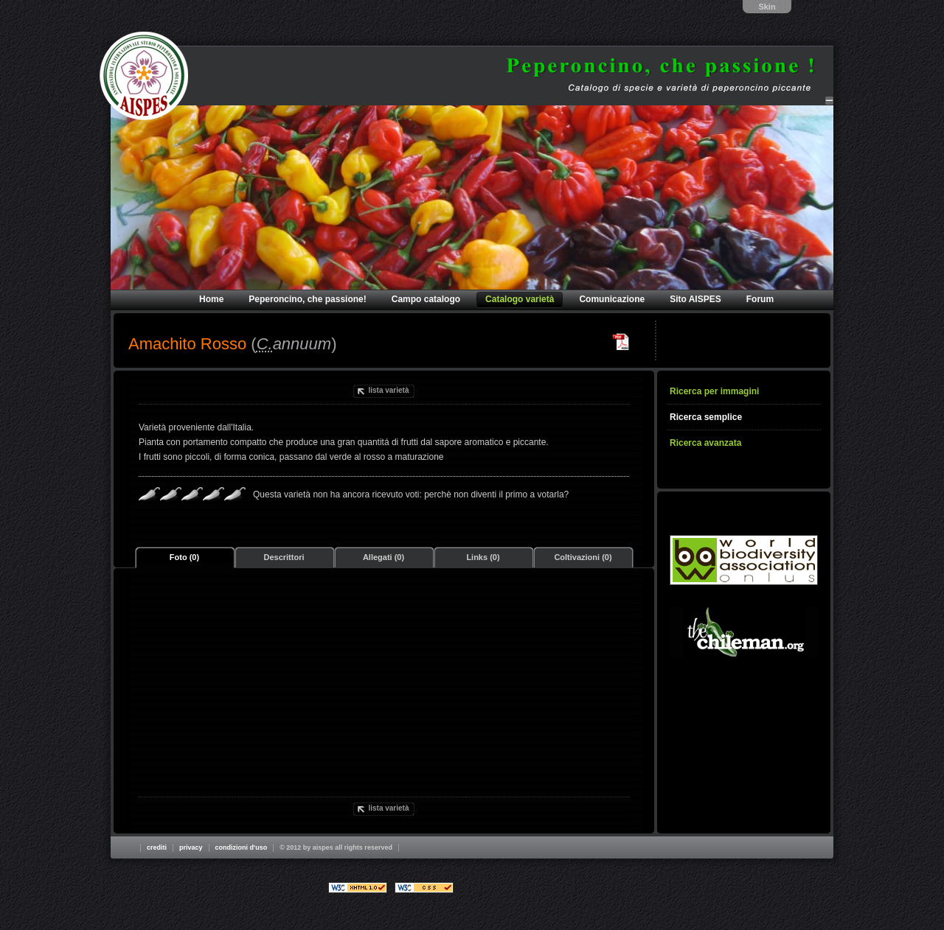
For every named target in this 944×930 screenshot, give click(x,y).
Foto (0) (184, 557)
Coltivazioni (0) (582, 557)
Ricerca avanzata (705, 443)
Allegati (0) (383, 557)
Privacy (191, 847)
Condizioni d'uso (241, 847)
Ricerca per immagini (714, 391)
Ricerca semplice (706, 417)
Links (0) (482, 557)
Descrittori (283, 557)
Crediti (157, 847)
